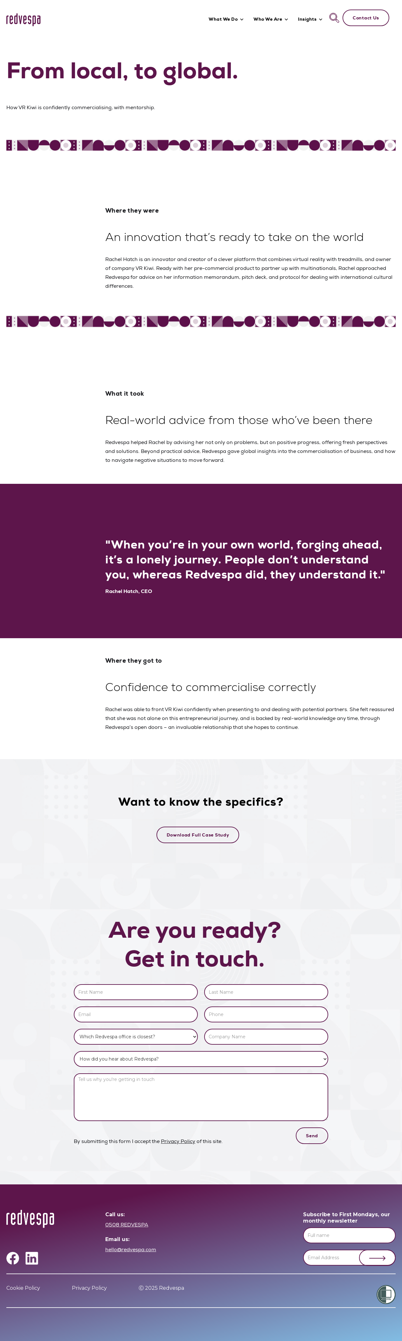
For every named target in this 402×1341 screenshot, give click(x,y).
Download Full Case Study (198, 835)
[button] (227, 20)
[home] (23, 19)
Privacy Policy (178, 1142)
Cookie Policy (23, 1288)
